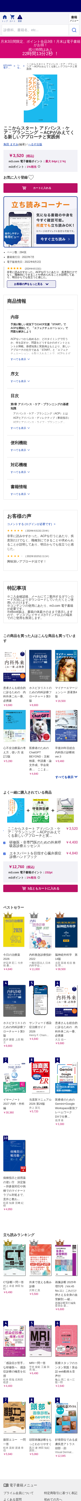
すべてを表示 (64, 777)
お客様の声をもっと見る (28, 284)
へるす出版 (18, 66)
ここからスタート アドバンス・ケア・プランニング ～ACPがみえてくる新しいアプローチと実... (34, 832)
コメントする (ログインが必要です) (30, 524)
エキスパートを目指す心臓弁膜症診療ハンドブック (35, 855)
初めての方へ (53, 1499)
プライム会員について (18, 1492)
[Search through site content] (35, 30)
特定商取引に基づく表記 (60, 1492)
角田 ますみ (10, 144)
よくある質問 (12, 1499)
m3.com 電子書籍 (7, 66)
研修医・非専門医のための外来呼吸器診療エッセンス (35, 844)
